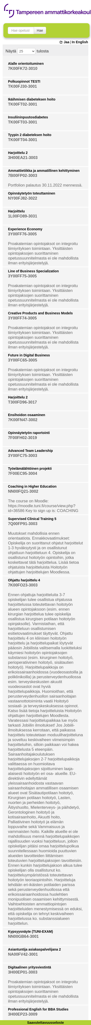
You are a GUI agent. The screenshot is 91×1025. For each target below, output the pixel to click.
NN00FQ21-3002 (23, 491)
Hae (40, 30)
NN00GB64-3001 (23, 936)
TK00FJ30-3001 (22, 86)
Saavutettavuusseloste (45, 1023)
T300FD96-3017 (22, 402)
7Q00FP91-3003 (22, 523)
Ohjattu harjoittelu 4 (24, 580)
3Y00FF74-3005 (22, 318)
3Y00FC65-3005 (22, 360)
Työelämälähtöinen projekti (30, 468)
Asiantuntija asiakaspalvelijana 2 (34, 949)
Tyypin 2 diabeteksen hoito (29, 135)
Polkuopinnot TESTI (24, 81)
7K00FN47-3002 (22, 420)
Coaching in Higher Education (32, 486)
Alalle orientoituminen (26, 63)
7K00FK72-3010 (22, 68)
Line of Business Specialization (33, 271)
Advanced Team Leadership (30, 451)
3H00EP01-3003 (22, 972)
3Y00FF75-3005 (22, 276)
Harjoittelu (16, 211)
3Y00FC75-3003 (22, 455)
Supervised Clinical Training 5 (32, 519)
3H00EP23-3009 (22, 1014)
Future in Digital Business (29, 355)
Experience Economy (25, 229)
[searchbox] (21, 30)
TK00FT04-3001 (22, 139)
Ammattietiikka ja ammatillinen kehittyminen (44, 171)
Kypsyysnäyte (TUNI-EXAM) (30, 931)
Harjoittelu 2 (18, 153)
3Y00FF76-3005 (22, 234)
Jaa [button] (64, 42)
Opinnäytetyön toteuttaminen (31, 193)
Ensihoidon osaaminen (26, 415)
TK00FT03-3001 (22, 122)
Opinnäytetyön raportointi (29, 433)
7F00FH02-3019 (22, 437)
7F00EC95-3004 (22, 473)
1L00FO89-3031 (22, 216)
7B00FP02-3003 (22, 175)
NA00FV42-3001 (23, 954)
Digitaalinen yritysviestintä (29, 967)
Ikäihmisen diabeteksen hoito (31, 99)
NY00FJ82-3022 (22, 198)
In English (80, 42)
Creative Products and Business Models (40, 313)
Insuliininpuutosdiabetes (28, 117)
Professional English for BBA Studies (38, 1009)
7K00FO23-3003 (23, 585)
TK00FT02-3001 (22, 104)
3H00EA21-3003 (23, 157)
